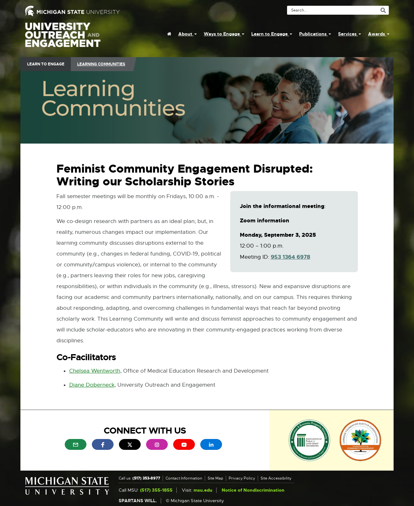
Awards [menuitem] (378, 34)
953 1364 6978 (290, 257)
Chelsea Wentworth (94, 371)
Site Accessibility (276, 478)
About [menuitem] (187, 34)
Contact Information (184, 478)
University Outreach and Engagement (62, 38)
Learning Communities (101, 64)
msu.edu (203, 490)
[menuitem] (169, 33)
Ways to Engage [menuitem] (224, 34)
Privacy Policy (242, 478)
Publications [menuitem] (315, 34)
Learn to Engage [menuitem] (271, 34)
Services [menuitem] (349, 34)
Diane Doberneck (92, 385)
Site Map (215, 478)
